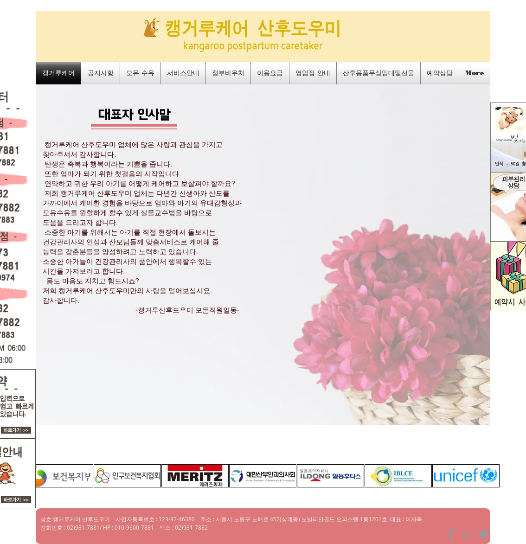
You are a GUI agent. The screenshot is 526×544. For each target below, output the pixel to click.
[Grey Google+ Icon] (467, 534)
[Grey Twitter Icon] (483, 534)
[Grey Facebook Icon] (451, 534)
